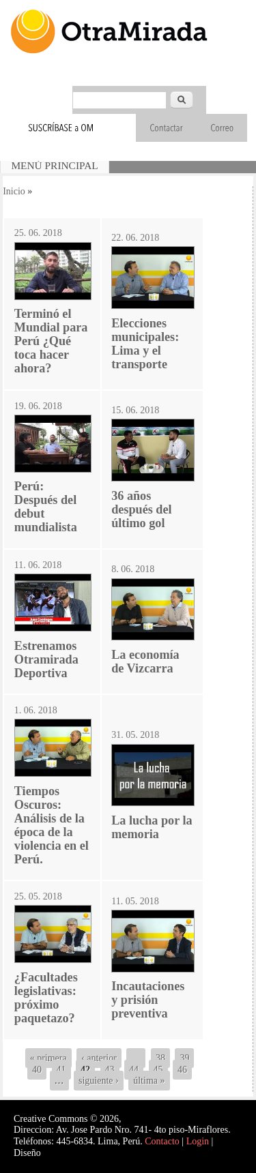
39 (184, 1058)
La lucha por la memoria (151, 827)
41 (61, 1070)
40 (37, 1070)
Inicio (14, 191)
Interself (59, 1153)
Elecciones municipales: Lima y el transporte (145, 343)
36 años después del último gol (141, 509)
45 (158, 1070)
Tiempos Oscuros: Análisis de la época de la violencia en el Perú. (51, 825)
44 (134, 1070)
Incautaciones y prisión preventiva (147, 999)
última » (149, 1080)
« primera (48, 1058)
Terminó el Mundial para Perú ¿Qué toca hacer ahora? (51, 341)
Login (197, 1141)
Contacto (162, 1141)
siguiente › (99, 1080)
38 (160, 1058)
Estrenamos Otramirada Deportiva (46, 659)
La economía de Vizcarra (145, 661)
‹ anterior (99, 1058)
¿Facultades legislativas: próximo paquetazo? (46, 997)
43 (110, 1070)
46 (182, 1070)
